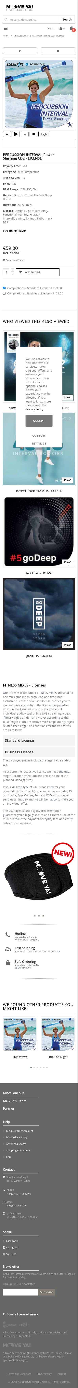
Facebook (10, 1241)
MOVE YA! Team (14, 1101)
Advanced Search (16, 1144)
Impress (61, 1373)
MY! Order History (16, 1137)
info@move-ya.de (16, 1205)
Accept (39, 421)
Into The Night (58, 1057)
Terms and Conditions (19, 1373)
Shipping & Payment (18, 1150)
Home (5, 36)
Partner (8, 1108)
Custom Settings (39, 436)
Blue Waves (20, 1057)
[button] (51, 28)
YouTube (9, 1254)
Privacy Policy (34, 409)
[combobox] (31, 19)
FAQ (8, 1157)
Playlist (44, 134)
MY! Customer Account (19, 1131)
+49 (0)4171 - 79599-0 (18, 1193)
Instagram (10, 1247)
